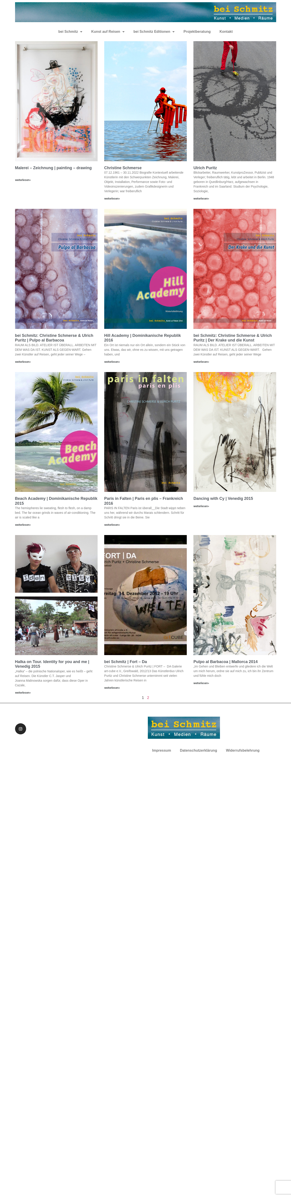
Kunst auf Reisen (108, 32)
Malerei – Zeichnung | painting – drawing (53, 168)
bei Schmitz (70, 32)
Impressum (161, 750)
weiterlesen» (23, 180)
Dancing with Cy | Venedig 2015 (223, 498)
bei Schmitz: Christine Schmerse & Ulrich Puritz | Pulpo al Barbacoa (54, 338)
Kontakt (226, 31)
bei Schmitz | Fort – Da (125, 662)
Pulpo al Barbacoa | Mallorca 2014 (225, 662)
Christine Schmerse (123, 168)
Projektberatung (197, 31)
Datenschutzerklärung (198, 750)
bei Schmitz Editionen (154, 32)
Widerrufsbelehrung (243, 750)
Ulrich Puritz (205, 168)
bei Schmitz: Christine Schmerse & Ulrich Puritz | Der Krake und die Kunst (232, 338)
